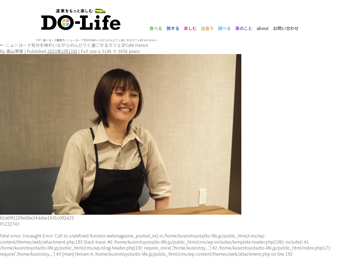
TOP (38, 40)
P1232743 (10, 224)
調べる (224, 28)
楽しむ (190, 28)
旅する (173, 28)
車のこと (243, 28)
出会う (207, 28)
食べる (155, 28)
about (263, 28)
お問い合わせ (286, 28)
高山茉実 (14, 51)
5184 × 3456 (115, 51)
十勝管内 (59, 40)
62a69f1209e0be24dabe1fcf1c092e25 (37, 217)
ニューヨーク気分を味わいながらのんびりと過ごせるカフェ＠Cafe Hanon (111, 40)
